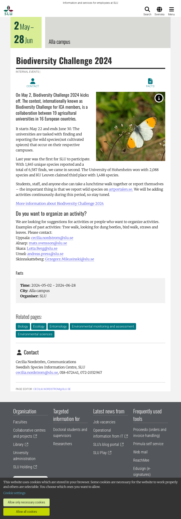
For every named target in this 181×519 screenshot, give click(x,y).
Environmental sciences (35, 334)
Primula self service (148, 443)
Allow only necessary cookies (26, 502)
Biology (23, 326)
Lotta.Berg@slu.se (42, 248)
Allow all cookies (26, 512)
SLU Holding (22, 467)
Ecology (38, 326)
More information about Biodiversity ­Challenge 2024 (60, 203)
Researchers (62, 443)
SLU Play (100, 452)
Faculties (20, 422)
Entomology (58, 326)
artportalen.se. (121, 189)
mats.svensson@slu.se (48, 243)
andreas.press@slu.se (45, 253)
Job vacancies (104, 422)
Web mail (140, 452)
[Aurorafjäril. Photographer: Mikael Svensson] (159, 98)
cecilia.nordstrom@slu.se (52, 237)
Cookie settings (14, 493)
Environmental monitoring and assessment (103, 326)
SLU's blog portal (106, 444)
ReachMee (141, 460)
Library (18, 444)
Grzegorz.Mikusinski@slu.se (69, 259)
